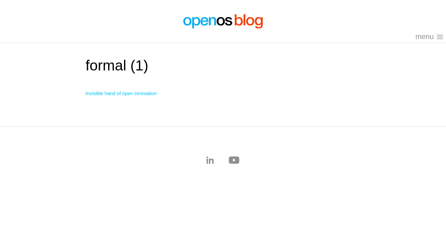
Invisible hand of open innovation (121, 93)
